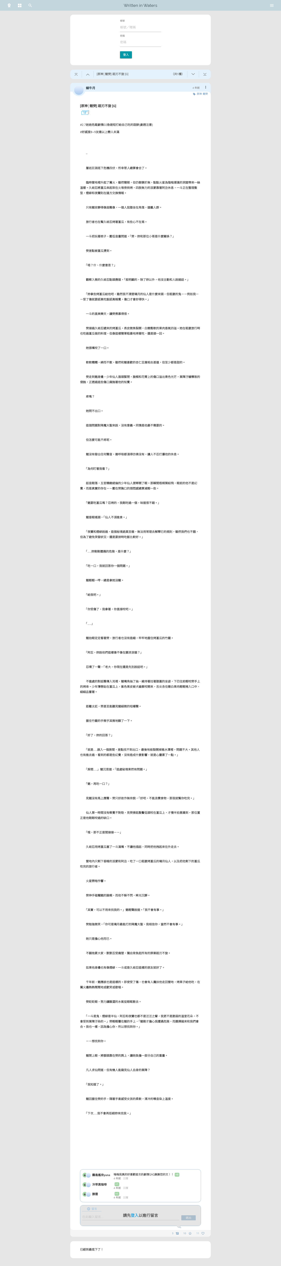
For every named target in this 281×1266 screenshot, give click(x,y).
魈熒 (205, 93)
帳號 (122, 21)
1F (83, 113)
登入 (126, 54)
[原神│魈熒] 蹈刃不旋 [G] (98, 106)
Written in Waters (140, 5)
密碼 (122, 36)
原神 (199, 93)
